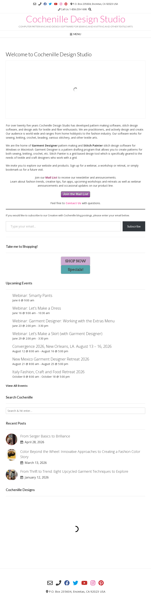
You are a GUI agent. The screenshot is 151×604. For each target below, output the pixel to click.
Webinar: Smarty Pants (32, 295)
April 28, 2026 (32, 442)
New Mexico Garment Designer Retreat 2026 (50, 359)
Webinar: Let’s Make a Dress (36, 308)
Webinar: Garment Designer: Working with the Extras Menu (63, 320)
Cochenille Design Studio (75, 19)
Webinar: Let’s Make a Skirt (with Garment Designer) (57, 333)
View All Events (17, 386)
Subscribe (134, 226)
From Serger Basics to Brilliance (45, 436)
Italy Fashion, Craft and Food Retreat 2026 (48, 371)
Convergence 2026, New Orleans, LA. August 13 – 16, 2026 (62, 346)
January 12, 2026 (34, 477)
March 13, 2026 (33, 463)
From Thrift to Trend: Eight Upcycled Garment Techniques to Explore (74, 471)
